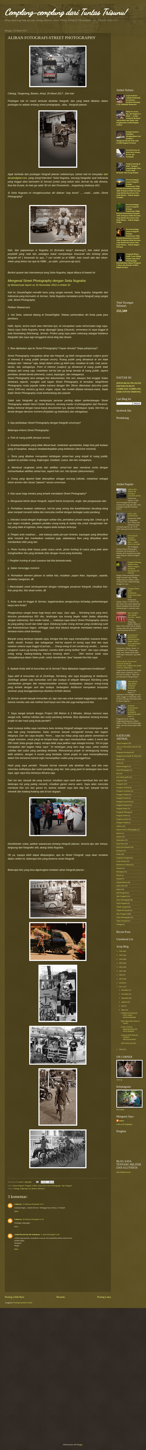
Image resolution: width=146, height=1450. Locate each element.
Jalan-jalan (120, 840)
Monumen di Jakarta (123, 865)
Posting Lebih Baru (14, 1297)
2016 (121, 1049)
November (125, 994)
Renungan (120, 872)
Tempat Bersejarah (123, 910)
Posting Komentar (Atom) (23, 1303)
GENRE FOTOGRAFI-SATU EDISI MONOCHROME (129, 1015)
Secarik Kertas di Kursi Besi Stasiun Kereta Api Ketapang (133, 153)
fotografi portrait (122, 819)
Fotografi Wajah (122, 823)
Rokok (118, 875)
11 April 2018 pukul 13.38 (50, 1234)
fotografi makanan (122, 805)
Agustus (124, 1002)
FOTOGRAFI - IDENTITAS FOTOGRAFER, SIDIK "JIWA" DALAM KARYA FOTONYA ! (134, 640)
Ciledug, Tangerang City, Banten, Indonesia (28, 1189)
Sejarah (119, 879)
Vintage (119, 924)
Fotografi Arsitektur (123, 791)
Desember (125, 990)
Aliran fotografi (18, 1186)
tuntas (121, 1121)
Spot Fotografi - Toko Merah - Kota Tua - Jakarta (134, 615)
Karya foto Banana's (123, 847)
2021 (121, 971)
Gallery (34, 1186)
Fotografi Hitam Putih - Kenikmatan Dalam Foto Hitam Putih (134, 593)
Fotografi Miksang (123, 812)
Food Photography (123, 770)
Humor (118, 833)
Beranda (60, 1297)
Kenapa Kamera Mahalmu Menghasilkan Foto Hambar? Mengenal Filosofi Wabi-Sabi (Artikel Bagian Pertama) (128, 137)
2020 (121, 975)
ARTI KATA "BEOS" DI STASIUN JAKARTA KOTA (134, 492)
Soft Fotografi (121, 893)
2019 (121, 979)
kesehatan (119, 851)
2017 (121, 987)
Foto (118, 773)
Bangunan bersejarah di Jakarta (127, 756)
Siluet (118, 889)
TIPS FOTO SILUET (128, 1043)
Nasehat (119, 868)
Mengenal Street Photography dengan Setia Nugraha (47, 281)
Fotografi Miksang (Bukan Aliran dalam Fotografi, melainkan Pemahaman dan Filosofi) (134, 567)
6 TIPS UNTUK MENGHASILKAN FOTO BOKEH (129, 1029)
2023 (121, 963)
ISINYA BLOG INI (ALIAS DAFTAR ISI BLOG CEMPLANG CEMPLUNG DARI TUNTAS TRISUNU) (128, 665)
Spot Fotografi (121, 896)
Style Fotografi (121, 903)
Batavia (119, 759)
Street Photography (54, 1186)
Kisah (118, 854)
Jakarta (118, 837)
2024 (121, 959)
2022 (121, 967)
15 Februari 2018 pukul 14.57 (33, 1204)
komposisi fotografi (123, 858)
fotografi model (121, 816)
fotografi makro (122, 808)
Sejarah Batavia (122, 882)
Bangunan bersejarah (123, 752)
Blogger (80, 1445)
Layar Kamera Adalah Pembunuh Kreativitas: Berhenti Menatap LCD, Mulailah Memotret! (128, 99)
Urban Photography (123, 917)
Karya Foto (42, 1186)
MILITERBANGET (123, 1172)
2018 (121, 983)
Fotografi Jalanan (122, 795)
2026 (121, 951)
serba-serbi (120, 886)
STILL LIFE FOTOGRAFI (133, 515)
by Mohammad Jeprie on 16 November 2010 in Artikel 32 (39, 285)
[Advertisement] (29, 57)
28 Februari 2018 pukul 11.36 (33, 1219)
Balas (16, 1211)
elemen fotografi (122, 766)
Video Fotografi (122, 921)
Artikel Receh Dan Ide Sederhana (27, 1234)
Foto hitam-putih (122, 777)
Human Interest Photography (126, 830)
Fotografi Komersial (123, 802)
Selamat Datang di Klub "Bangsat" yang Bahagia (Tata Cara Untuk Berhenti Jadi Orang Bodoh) (128, 168)
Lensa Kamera (121, 861)
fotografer (119, 780)
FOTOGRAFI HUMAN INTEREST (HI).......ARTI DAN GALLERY (134, 540)
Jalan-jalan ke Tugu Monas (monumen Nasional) (132, 685)
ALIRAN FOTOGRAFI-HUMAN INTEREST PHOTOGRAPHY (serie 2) (134, 711)
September (125, 998)
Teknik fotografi (122, 907)
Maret (123, 1010)
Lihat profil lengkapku (124, 1124)
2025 (121, 955)
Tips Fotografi (67, 1186)
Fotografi (28, 1186)
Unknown (18, 1204)
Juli (122, 1006)
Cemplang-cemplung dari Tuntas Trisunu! (65, 12)
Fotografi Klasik (122, 798)
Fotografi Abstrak (122, 788)
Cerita (118, 763)
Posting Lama (104, 1297)
